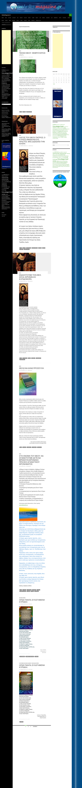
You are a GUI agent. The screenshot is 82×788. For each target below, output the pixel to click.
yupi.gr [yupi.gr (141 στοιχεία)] (54, 161)
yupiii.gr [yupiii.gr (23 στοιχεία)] (6, 194)
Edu (17, 17)
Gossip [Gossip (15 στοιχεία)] (57, 124)
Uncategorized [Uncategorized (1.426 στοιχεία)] (58, 126)
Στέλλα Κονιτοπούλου (5, 112)
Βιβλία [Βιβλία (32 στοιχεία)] (58, 162)
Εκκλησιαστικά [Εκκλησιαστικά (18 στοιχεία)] (59, 163)
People (6, 20)
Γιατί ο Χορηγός (4, 214)
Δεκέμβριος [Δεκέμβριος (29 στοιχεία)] (66, 162)
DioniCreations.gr (4, 115)
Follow (25, 17)
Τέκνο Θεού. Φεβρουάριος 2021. (32, 54)
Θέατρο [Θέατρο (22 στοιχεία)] (59, 132)
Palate (3, 20)
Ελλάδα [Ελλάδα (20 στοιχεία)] (54, 131)
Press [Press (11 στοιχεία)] (64, 124)
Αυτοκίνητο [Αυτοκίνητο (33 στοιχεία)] (55, 162)
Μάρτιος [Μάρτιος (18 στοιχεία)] (68, 165)
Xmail (29, 20)
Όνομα (28, 591)
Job (40, 17)
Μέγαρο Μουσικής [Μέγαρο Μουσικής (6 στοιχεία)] (55, 134)
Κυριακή (36, 656)
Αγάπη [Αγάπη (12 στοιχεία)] (9, 195)
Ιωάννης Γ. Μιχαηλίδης (30, 656)
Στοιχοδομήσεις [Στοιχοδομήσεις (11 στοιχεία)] (55, 137)
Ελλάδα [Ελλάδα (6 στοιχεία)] (57, 131)
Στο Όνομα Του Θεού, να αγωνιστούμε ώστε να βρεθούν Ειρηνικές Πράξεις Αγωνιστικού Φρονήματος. (31, 460)
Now (6, 17)
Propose (13, 20)
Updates (25, 20)
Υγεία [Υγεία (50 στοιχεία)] (62, 137)
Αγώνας (24, 589)
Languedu (48, 17)
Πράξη (32, 591)
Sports (18, 20)
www (3, 17)
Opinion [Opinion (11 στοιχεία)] (61, 124)
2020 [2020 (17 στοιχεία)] (59, 152)
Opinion (69, 17)
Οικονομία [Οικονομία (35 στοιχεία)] (60, 135)
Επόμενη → (35, 726)
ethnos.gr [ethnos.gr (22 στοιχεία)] (54, 154)
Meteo (60, 17)
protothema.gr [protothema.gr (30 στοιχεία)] (66, 155)
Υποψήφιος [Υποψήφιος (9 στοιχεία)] (65, 137)
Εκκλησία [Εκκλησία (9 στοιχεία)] (5, 80)
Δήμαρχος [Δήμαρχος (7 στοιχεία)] (3, 78)
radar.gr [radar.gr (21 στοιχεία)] (59, 157)
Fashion (21, 17)
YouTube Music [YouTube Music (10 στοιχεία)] (66, 126)
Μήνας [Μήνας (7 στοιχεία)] (68, 134)
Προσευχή (39, 447)
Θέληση (24, 447)
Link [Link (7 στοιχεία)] (59, 124)
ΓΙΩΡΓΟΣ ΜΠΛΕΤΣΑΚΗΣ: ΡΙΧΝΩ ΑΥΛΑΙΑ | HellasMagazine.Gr (6, 124)
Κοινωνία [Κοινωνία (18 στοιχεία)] (60, 133)
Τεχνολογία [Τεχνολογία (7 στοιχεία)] (8, 95)
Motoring (64, 17)
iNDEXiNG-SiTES (38, 20)
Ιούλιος (38, 589)
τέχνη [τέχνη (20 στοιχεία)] (57, 138)
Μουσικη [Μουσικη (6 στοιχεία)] (7, 93)
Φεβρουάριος (29, 111)
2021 (20, 111)
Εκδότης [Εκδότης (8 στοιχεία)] (3, 80)
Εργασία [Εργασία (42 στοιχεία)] (54, 132)
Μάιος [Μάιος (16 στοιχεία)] (66, 165)
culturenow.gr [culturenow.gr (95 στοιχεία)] (56, 153)
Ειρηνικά (33, 358)
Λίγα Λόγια (3, 216)
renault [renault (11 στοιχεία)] (62, 157)
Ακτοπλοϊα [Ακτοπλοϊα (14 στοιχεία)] (58, 127)
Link (51, 17)
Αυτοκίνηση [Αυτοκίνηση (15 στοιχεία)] (62, 127)
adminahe (31, 57)
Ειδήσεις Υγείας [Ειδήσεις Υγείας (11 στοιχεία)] (55, 163)
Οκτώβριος (34, 447)
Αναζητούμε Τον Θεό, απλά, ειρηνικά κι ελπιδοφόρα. (30, 277)
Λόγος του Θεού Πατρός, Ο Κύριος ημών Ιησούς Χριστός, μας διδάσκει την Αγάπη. (32, 140)
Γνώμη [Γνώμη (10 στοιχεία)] (10, 77)
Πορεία (24, 597)
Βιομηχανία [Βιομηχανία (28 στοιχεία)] (61, 162)
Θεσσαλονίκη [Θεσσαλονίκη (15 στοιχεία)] (60, 164)
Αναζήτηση (25, 358)
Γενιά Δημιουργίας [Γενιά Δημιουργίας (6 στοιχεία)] (6, 77)
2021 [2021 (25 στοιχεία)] (61, 152)
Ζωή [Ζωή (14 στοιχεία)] (57, 132)
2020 (20, 447)
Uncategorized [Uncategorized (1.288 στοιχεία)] (62, 159)
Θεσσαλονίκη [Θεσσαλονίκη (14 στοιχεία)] (64, 164)
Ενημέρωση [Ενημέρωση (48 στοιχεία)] (60, 131)
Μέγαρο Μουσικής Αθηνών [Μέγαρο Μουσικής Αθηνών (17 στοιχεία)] (62, 134)
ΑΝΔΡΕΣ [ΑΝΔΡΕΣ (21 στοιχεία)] (54, 127)
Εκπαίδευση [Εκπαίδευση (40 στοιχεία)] (64, 163)
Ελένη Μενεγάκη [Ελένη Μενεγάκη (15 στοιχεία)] (55, 164)
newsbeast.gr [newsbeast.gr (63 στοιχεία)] (62, 154)
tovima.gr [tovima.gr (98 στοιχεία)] (65, 157)
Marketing (56, 17)
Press (10, 20)
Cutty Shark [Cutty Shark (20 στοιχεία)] (68, 153)
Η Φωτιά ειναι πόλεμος (5, 113)
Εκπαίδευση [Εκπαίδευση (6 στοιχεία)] (8, 80)
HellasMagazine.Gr (6, 15)
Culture (9, 17)
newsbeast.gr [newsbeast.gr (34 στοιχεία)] (55, 155)
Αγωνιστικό (29, 589)
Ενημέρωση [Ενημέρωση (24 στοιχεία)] (65, 131)
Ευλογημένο (22, 656)
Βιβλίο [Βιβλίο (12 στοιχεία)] (65, 127)
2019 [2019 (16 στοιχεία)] (53, 152)
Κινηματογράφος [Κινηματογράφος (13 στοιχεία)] (55, 133)
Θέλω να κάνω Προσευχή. (31, 368)
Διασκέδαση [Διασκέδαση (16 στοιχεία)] (65, 128)
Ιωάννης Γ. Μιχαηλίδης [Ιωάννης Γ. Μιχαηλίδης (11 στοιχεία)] (56, 165)
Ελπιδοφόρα (38, 358)
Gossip (33, 17)
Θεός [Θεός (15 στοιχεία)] (66, 132)
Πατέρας (21, 249)
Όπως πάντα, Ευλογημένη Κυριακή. (32, 601)
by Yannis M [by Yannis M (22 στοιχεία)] (65, 152)
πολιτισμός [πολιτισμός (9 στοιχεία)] (54, 138)
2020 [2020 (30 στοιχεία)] (58, 152)
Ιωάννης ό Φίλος (23, 591)
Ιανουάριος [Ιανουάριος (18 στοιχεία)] (67, 164)
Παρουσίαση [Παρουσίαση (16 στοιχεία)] (64, 135)
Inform (43, 17)
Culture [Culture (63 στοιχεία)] (54, 124)
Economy (14, 17)
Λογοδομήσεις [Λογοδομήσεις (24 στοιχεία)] (64, 133)
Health (37, 17)
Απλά (29, 358)
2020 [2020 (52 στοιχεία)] (55, 152)
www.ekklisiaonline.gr (23, 505)
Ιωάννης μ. (29, 447)
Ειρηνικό (34, 589)
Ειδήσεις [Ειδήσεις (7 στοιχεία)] (3, 79)
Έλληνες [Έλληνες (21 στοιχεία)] (6, 195)
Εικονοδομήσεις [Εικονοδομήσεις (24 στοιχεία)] (56, 129)
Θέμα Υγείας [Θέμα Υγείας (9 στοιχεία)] (63, 132)
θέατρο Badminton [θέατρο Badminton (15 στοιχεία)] (66, 166)
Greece (29, 17)
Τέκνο (24, 111)
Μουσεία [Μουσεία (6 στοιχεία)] (5, 93)
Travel (21, 20)
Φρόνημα (36, 591)
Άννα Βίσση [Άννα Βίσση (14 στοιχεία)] (3, 195)
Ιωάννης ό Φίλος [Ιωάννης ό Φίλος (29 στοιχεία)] (62, 165)
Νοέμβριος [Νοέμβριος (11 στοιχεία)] (62, 166)
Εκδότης (33, 20)
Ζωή (20, 597)
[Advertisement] (58, 51)
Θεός (20, 135)
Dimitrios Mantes (4, 128)
